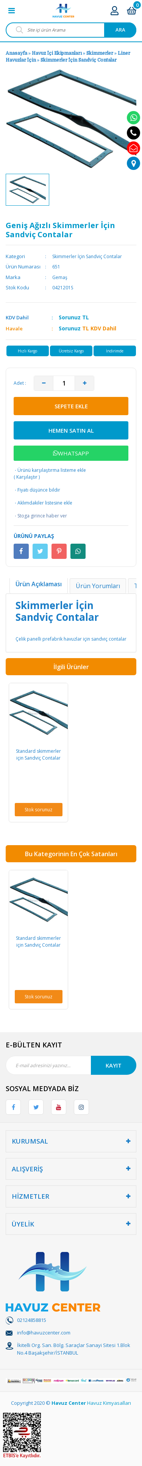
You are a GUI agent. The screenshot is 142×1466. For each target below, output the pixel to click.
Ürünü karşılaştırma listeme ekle (50, 470)
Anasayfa (16, 53)
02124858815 (31, 1320)
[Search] (71, 30)
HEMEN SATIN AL (71, 430)
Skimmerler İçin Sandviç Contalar (79, 60)
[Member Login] (114, 10)
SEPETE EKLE (71, 406)
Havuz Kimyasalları (109, 1402)
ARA (120, 29)
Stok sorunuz (38, 809)
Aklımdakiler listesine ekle (43, 503)
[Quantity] (64, 383)
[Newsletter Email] (71, 1065)
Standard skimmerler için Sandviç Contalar (38, 754)
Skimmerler (99, 53)
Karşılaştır (26, 477)
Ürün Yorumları (98, 586)
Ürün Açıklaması (39, 584)
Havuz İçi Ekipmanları (57, 53)
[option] (27, 190)
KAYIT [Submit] (114, 1065)
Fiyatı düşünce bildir (37, 490)
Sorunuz (70, 317)
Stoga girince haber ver (40, 515)
